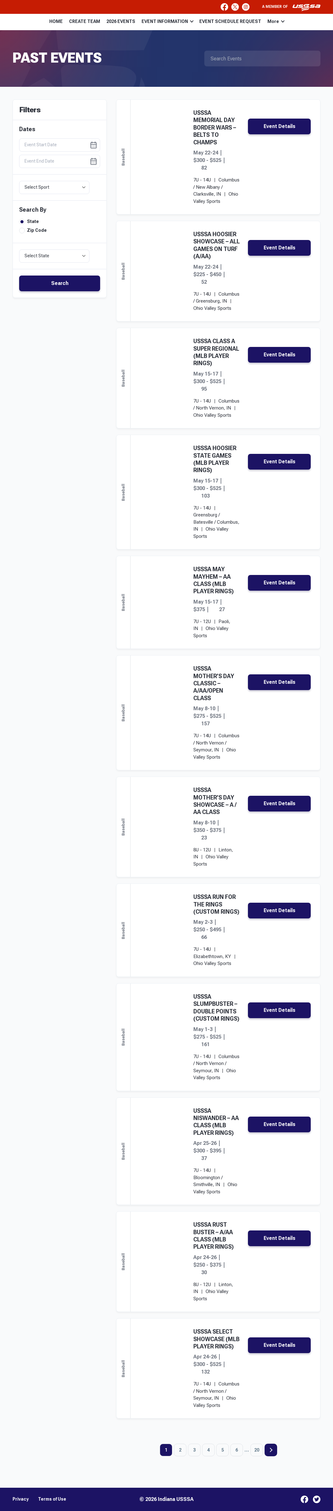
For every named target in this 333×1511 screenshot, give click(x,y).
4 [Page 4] (208, 1449)
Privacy (21, 1499)
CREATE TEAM (84, 21)
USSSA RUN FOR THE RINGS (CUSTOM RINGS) (216, 904)
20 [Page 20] (256, 1449)
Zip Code (33, 230)
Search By (32, 210)
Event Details (279, 126)
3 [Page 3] (194, 1449)
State (29, 222)
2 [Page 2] (180, 1449)
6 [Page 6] (236, 1449)
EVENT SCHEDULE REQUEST (230, 21)
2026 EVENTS (120, 21)
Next (271, 1450)
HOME (56, 21)
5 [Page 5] (222, 1449)
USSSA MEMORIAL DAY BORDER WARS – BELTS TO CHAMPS (214, 127)
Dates (27, 129)
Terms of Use (52, 1499)
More (276, 21)
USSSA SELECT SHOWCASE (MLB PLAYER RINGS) (216, 1339)
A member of (291, 7)
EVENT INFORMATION (168, 21)
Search (59, 283)
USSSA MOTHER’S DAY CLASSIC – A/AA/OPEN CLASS (213, 683)
